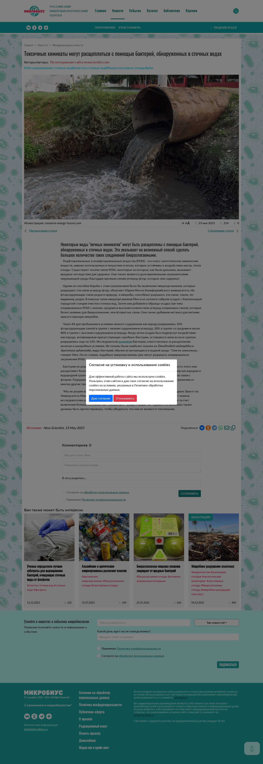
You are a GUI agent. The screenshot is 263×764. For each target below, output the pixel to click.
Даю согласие (100, 398)
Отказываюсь (125, 398)
